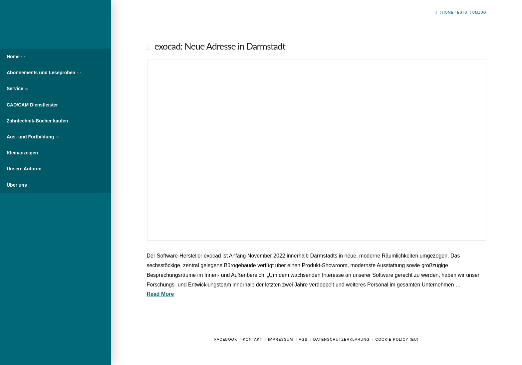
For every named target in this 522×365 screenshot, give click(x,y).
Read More (160, 294)
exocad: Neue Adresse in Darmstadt (219, 46)
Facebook (225, 339)
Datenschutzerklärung (341, 339)
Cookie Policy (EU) (396, 339)
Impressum (280, 339)
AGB (303, 339)
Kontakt (252, 339)
